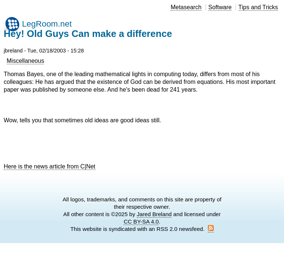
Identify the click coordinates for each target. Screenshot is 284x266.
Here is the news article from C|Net (49, 166)
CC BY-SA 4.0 (141, 221)
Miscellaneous (25, 61)
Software (219, 7)
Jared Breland (154, 214)
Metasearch (186, 7)
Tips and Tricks (258, 7)
